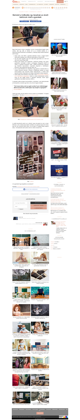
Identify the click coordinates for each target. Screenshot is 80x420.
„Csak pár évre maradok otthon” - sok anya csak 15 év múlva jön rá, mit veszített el (59, 125)
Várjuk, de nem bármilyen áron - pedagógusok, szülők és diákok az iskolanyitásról (21, 387)
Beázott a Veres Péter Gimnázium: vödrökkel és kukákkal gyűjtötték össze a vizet (21, 282)
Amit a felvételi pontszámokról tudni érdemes (21, 404)
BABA (26, 4)
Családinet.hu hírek (23, 11)
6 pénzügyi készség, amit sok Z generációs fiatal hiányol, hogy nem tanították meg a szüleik (58, 200)
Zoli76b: (54, 243)
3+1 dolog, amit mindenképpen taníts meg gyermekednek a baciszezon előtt (40, 265)
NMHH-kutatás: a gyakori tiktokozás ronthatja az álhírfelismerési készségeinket (29, 224)
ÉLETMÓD (46, 4)
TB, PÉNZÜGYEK (40, 4)
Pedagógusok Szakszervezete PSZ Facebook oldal (31, 119)
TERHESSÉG (21, 4)
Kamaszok (39, 11)
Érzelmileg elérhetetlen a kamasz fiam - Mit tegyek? (27, 218)
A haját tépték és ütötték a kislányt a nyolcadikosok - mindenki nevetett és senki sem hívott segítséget (40, 248)
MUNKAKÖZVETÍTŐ (31, 1)
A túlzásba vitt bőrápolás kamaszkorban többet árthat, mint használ (59, 90)
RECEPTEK (57, 4)
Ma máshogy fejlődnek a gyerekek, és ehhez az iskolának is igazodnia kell (40, 317)
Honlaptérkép (42, 409)
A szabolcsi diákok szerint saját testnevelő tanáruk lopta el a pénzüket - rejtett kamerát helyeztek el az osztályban (21, 301)
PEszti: (52, 245)
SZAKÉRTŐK (23, 1)
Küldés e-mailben (35, 21)
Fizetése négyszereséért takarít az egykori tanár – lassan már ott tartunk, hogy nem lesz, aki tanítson (40, 353)
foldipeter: (55, 241)
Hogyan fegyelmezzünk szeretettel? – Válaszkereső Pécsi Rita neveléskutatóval (59, 73)
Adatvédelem (28, 409)
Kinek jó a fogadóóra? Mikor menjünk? (40, 404)
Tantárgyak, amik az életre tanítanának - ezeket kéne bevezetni (40, 300)
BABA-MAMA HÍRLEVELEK (50, 1)
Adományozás (62, 409)
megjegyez (21, 209)
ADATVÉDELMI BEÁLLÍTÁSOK (40, 418)
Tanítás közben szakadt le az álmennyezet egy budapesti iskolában (40, 282)
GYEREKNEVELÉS (32, 4)
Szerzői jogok (35, 409)
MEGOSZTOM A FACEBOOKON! (30, 189)
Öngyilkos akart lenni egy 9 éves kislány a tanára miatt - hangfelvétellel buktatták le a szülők (21, 248)
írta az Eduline (17, 89)
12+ (66, 7)
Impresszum (15, 409)
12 (49, 7)
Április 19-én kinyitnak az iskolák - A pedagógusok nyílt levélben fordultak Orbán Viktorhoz (40, 388)
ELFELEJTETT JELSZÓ (39, 205)
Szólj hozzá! (24, 21)
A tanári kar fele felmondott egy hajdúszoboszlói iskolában (40, 370)
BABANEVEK (62, 4)
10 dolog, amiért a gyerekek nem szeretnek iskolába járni (40, 335)
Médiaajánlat (21, 409)
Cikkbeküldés (55, 409)
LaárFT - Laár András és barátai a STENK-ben (59, 160)
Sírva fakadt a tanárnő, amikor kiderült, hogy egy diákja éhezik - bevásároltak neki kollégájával (21, 266)
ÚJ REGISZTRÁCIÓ (39, 208)
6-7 (62, 7)
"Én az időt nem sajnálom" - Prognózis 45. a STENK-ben (59, 178)
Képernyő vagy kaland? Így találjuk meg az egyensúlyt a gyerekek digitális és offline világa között (59, 109)
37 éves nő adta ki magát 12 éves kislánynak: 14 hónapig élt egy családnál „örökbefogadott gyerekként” (59, 144)
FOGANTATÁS (15, 4)
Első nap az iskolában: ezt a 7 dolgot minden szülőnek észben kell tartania (21, 317)
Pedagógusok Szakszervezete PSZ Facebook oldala (28, 186)
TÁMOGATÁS (60, 1)
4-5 (60, 7)
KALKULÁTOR (40, 1)
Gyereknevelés (32, 11)
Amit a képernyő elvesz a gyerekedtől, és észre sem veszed (59, 55)
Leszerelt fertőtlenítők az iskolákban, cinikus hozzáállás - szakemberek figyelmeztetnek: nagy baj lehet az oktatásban (21, 353)
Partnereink (48, 409)
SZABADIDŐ (51, 4)
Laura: (56, 248)
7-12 (64, 7)
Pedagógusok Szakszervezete (31, 95)
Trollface (32, 181)
